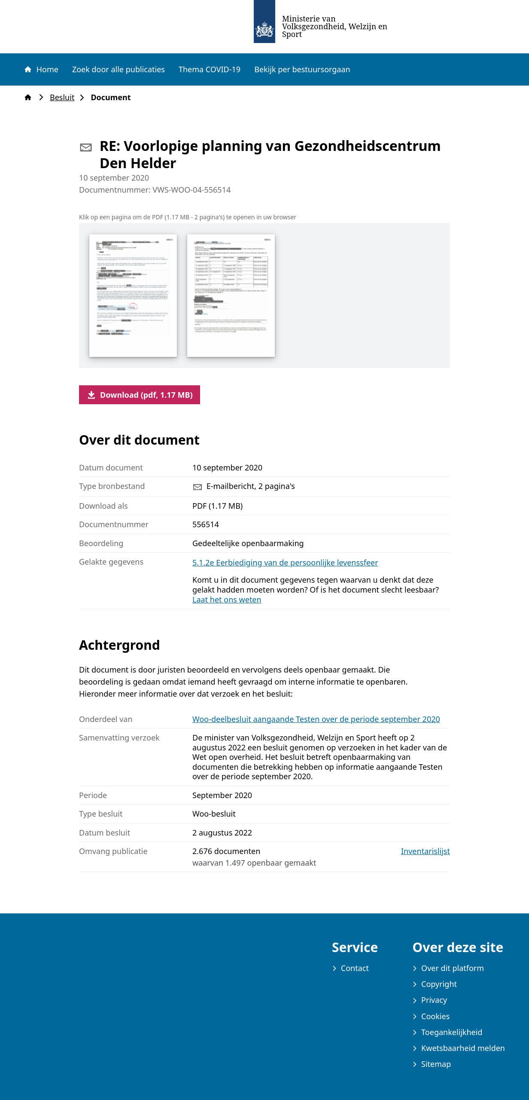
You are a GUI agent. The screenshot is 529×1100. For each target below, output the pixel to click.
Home (40, 69)
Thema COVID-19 (209, 69)
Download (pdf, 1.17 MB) (139, 395)
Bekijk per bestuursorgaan (302, 69)
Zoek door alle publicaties (118, 69)
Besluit (64, 97)
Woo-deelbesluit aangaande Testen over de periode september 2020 (316, 719)
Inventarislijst (425, 851)
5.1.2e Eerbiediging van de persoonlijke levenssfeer (285, 562)
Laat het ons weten (226, 599)
